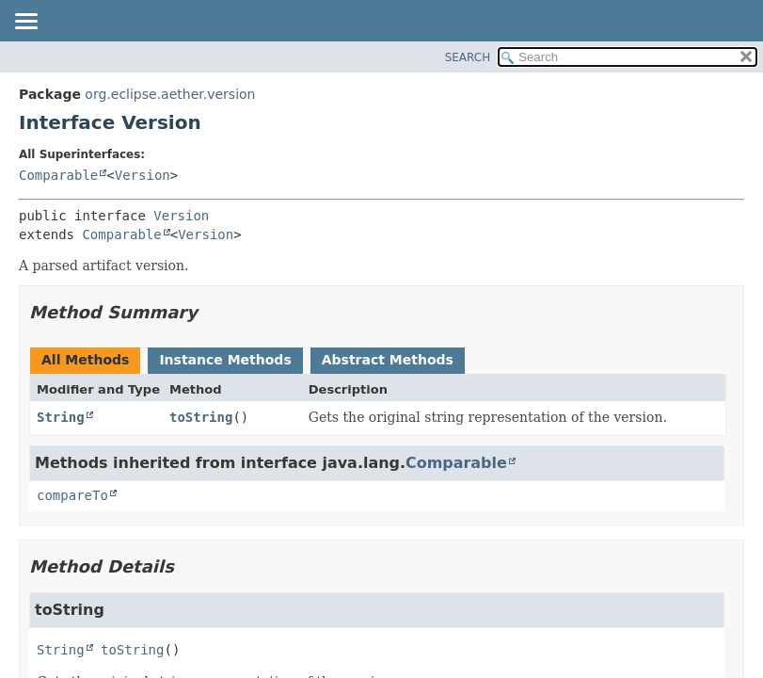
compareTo (72, 495)
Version (142, 175)
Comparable (58, 175)
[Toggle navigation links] (25, 22)
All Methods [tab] (85, 359)
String (61, 417)
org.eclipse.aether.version (170, 94)
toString (200, 417)
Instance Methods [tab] (225, 359)
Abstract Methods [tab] (387, 359)
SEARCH (468, 57)
